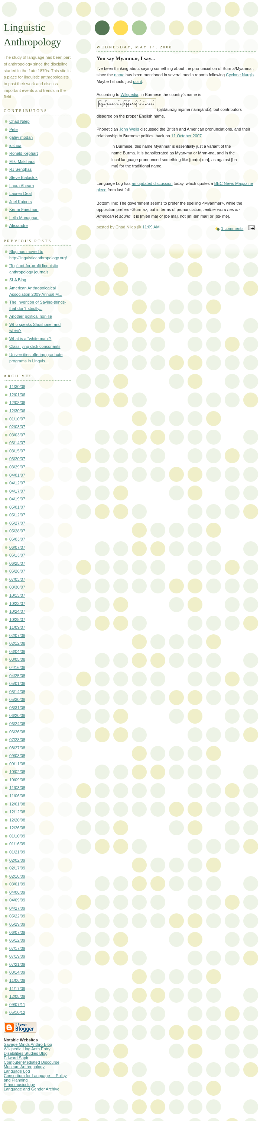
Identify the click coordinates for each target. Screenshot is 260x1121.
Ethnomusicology (19, 1084)
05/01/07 (17, 507)
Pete (13, 129)
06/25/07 (17, 563)
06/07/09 (17, 932)
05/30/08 (17, 699)
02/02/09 (17, 860)
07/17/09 (17, 948)
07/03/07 (17, 579)
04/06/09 (17, 892)
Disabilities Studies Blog (26, 1053)
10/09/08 (17, 780)
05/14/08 (17, 691)
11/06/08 (17, 796)
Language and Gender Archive (31, 1089)
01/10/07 (17, 419)
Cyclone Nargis (240, 75)
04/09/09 (17, 900)
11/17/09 (17, 988)
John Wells (129, 129)
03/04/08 (17, 651)
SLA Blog (17, 280)
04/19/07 (17, 499)
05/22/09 (17, 916)
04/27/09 (17, 908)
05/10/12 (17, 1012)
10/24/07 (17, 611)
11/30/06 (17, 386)
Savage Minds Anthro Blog (28, 1044)
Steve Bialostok (23, 177)
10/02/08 (17, 771)
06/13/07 (17, 555)
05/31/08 (17, 707)
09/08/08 (17, 755)
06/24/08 (17, 723)
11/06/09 (17, 980)
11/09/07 (17, 627)
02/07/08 (17, 635)
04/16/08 (17, 667)
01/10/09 (17, 836)
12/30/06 (17, 411)
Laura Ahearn (21, 185)
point (137, 81)
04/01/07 (17, 475)
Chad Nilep (19, 121)
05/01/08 (17, 683)
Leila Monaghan (24, 217)
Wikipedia (129, 94)
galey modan (21, 137)
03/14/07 (17, 443)
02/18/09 (17, 876)
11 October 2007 (186, 136)
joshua (15, 145)
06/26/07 (17, 571)
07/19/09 (17, 956)
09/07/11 (17, 1004)
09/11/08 (17, 764)
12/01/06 (17, 395)
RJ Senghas (20, 169)
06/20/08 (17, 715)
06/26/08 (17, 732)
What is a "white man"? (30, 338)
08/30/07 (17, 587)
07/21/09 (17, 964)
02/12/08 (17, 643)
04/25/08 (17, 675)
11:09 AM (151, 227)
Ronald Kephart (23, 153)
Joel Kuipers (20, 201)
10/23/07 (17, 603)
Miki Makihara (22, 161)
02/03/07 (17, 427)
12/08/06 (17, 402)
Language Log (17, 1071)
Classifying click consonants (35, 346)
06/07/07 (17, 547)
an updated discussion (152, 183)
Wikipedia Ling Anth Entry (27, 1049)
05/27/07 (17, 523)
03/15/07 (17, 451)
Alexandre (18, 225)
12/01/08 (17, 804)
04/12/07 (17, 483)
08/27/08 (17, 748)
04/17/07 (17, 491)
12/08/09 (17, 996)
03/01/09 (17, 884)
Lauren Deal (20, 193)
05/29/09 (17, 924)
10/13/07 (17, 595)
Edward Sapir (16, 1058)
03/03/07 (17, 435)
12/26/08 (17, 828)
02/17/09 (17, 868)
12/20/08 (17, 820)
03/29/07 (17, 467)
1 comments (232, 228)
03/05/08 (17, 659)
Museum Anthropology (24, 1066)
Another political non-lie (30, 316)
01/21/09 (17, 852)
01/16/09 (17, 844)
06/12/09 (17, 940)
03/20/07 (17, 459)
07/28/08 (17, 739)
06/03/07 (17, 539)
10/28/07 (17, 619)
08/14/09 (17, 972)
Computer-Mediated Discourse (31, 1062)
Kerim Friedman (24, 209)
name (119, 75)
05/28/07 (17, 531)
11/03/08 (17, 787)
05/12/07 (17, 515)
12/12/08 (17, 812)
